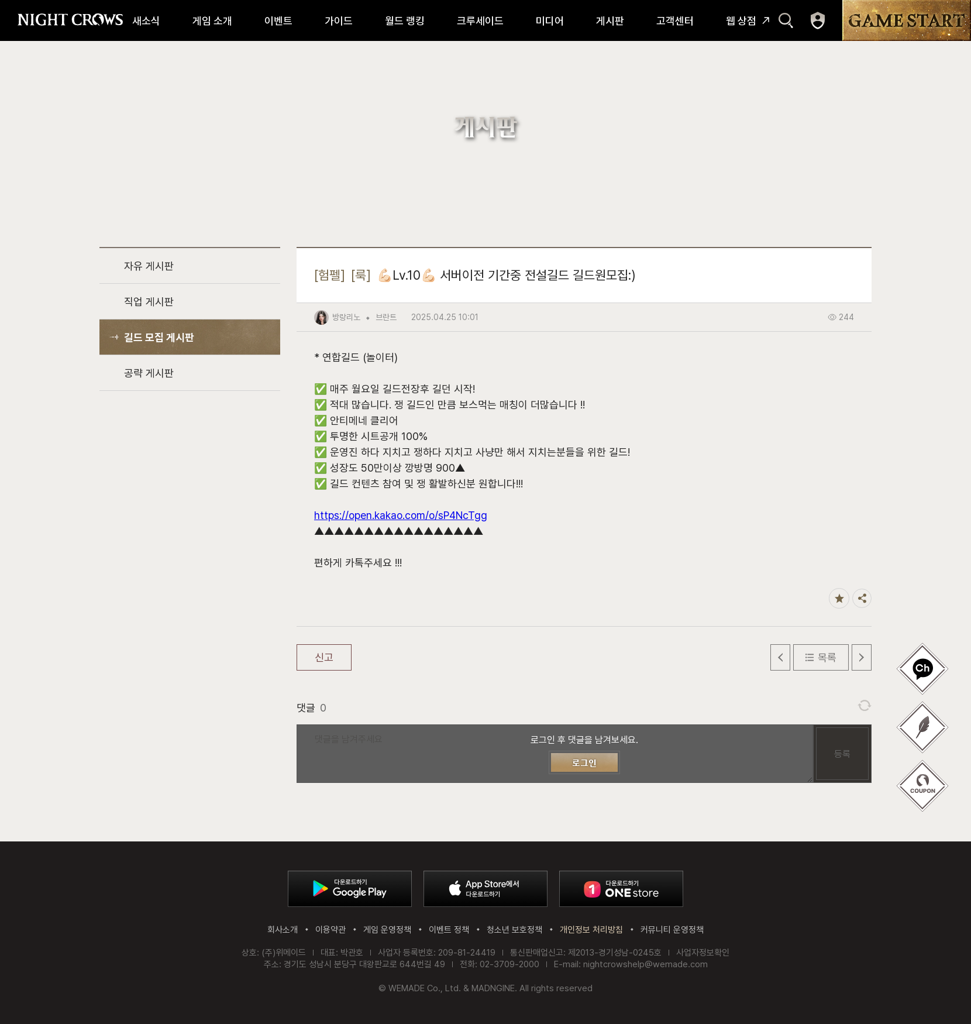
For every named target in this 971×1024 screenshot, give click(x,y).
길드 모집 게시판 (159, 337)
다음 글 (862, 657)
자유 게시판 (149, 266)
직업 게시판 (149, 301)
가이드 (339, 21)
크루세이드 (480, 21)
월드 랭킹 (405, 21)
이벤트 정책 (449, 930)
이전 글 (780, 657)
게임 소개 (212, 21)
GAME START (906, 20)
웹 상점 (741, 21)
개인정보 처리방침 (591, 930)
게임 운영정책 (387, 930)
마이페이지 (818, 20)
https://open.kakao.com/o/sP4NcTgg (400, 515)
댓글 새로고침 (865, 706)
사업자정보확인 (702, 952)
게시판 (610, 21)
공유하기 (862, 598)
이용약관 (330, 930)
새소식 (146, 21)
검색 (786, 20)
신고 (324, 657)
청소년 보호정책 (514, 930)
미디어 (550, 21)
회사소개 (282, 930)
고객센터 (675, 21)
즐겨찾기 (839, 598)
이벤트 (278, 21)
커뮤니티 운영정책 (672, 930)
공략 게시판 (149, 373)
